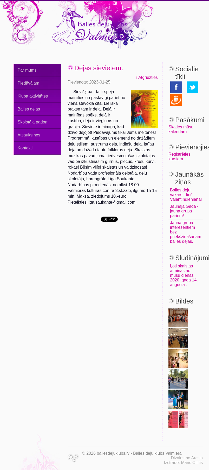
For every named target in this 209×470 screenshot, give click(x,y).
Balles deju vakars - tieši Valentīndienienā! (186, 195)
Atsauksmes (29, 135)
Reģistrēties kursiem (179, 156)
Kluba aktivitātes (33, 96)
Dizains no (180, 458)
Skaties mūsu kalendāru (180, 129)
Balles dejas (29, 109)
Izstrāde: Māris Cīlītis (183, 462)
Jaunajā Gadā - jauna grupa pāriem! (184, 211)
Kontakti (25, 148)
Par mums (27, 70)
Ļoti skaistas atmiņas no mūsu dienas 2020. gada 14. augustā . (184, 275)
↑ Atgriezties (146, 77)
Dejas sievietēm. (98, 68)
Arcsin (197, 458)
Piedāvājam (29, 83)
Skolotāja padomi (34, 122)
